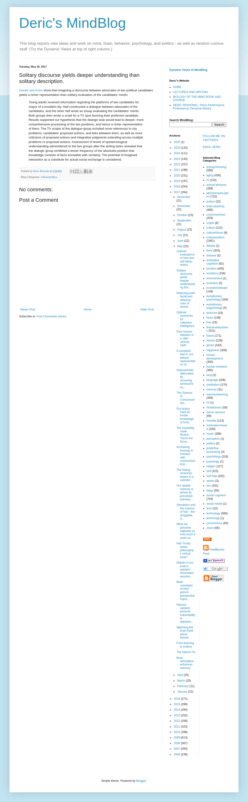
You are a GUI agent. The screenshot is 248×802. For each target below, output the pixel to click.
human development (215, 356)
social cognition (216, 495)
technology (213, 513)
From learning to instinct (185, 644)
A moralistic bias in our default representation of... (185, 357)
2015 (177, 704)
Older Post (147, 309)
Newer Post (27, 309)
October (182, 215)
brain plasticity (216, 206)
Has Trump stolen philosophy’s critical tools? (185, 550)
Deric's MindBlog (72, 23)
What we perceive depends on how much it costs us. (185, 531)
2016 (177, 698)
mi (208, 402)
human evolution (217, 366)
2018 (177, 186)
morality (212, 420)
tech (209, 508)
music (210, 433)
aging (210, 175)
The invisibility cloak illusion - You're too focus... (185, 434)
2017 (177, 192)
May (180, 246)
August (182, 229)
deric (210, 250)
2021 (177, 170)
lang (209, 375)
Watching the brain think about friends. (184, 632)
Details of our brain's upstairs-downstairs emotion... (185, 569)
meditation (213, 384)
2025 (177, 147)
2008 (177, 743)
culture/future (215, 232)
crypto (210, 223)
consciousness (216, 214)
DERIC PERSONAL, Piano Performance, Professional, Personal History (199, 106)
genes (210, 345)
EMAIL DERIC (212, 147)
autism (211, 201)
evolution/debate (217, 288)
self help (212, 476)
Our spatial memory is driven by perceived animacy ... (185, 492)
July (180, 235)
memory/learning (217, 394)
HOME (177, 87)
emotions (212, 273)
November (183, 206)
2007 (177, 748)
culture (211, 227)
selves (211, 480)
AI (208, 180)
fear (209, 322)
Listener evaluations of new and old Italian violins (185, 258)
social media (214, 503)
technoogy (213, 518)
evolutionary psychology (214, 298)
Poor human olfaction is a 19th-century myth (185, 338)
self (209, 471)
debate (211, 245)
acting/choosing (216, 167)
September (184, 220)
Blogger (141, 780)
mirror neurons (216, 412)
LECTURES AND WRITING (190, 92)
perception (213, 438)
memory (212, 389)
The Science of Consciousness (185, 398)
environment (214, 278)
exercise (212, 313)
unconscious (214, 523)
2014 (177, 709)
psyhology (213, 461)
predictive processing (213, 450)
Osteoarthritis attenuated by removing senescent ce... (185, 379)
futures (211, 340)
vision (210, 528)
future (210, 335)
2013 (177, 715)
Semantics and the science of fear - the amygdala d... (185, 511)
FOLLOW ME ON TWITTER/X (214, 138)
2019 (177, 181)
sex (209, 485)
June (180, 240)
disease (211, 255)
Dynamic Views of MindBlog (188, 70)
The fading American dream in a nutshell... (185, 475)
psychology (214, 456)
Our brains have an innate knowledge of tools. (185, 415)
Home (88, 309)
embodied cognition (213, 262)
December (183, 197)
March (181, 680)
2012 (177, 721)
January (182, 691)
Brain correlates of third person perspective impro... (185, 590)
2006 (177, 754)
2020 (177, 175)
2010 (177, 732)
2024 (177, 153)
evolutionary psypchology (214, 306)
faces (210, 317)
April (180, 675)
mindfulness (214, 407)
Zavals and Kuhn (31, 90)
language (212, 380)
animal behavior (217, 185)
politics (211, 443)
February (183, 686)
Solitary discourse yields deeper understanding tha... (185, 279)
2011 (177, 726)
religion (211, 466)
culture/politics (49, 177)
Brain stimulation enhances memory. (185, 663)
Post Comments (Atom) (51, 316)
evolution (212, 283)
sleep (210, 490)
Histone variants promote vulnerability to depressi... (185, 613)
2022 (177, 164)
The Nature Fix (185, 652)
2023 (177, 159)
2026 (177, 142)
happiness (213, 350)
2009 (177, 737)
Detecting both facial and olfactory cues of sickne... (185, 300)
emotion (212, 268)
